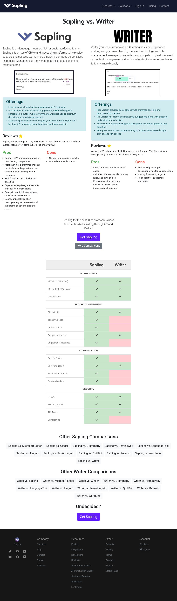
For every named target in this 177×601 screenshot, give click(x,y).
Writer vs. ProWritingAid (91, 488)
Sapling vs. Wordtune (148, 453)
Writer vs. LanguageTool (32, 488)
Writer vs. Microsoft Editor (58, 480)
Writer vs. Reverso (148, 488)
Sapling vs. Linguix (27, 453)
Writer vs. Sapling (27, 480)
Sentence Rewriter (80, 576)
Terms (109, 555)
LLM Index (76, 587)
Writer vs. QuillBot (121, 488)
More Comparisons (88, 245)
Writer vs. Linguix (62, 488)
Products (107, 6)
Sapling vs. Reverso (118, 453)
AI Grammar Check (81, 565)
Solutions (124, 6)
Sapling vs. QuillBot (90, 453)
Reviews (75, 560)
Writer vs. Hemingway (147, 480)
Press (40, 560)
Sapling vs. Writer (88, 461)
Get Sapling (88, 237)
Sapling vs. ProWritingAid (59, 453)
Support (110, 565)
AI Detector (77, 581)
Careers (41, 555)
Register (144, 544)
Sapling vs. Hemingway (119, 446)
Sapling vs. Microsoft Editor (25, 446)
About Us (41, 544)
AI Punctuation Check (82, 571)
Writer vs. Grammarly (116, 480)
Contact (164, 6)
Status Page (112, 571)
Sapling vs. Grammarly (86, 446)
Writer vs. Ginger (89, 480)
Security (110, 544)
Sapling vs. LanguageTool (153, 446)
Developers (77, 555)
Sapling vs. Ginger (57, 446)
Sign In (139, 6)
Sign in (145, 549)
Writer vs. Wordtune (88, 495)
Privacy (109, 549)
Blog (39, 549)
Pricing (152, 6)
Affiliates (41, 565)
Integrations (77, 549)
